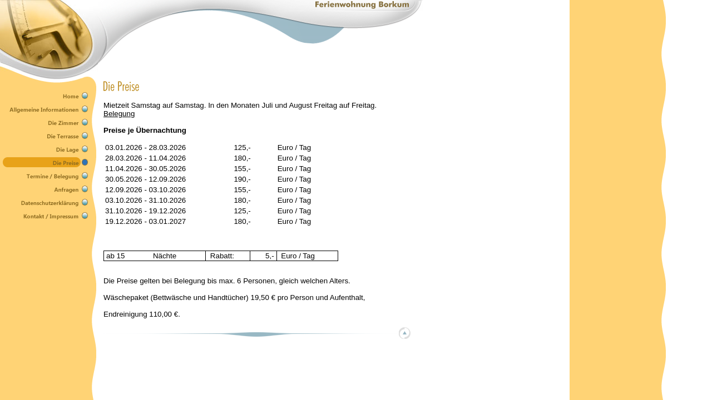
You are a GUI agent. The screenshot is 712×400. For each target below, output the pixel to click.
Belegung (119, 113)
